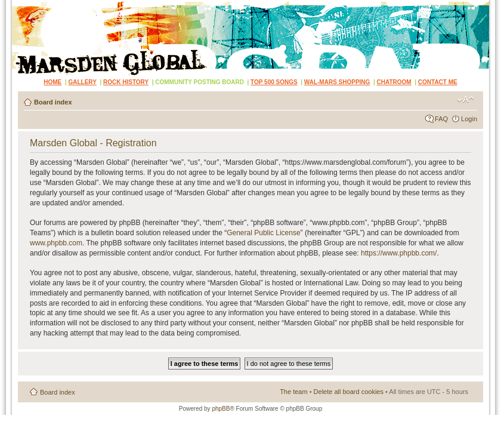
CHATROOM (394, 82)
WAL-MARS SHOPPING (337, 82)
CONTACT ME (437, 82)
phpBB (221, 408)
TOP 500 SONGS (274, 82)
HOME (52, 82)
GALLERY (82, 82)
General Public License (263, 233)
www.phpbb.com (56, 243)
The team (293, 391)
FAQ (441, 118)
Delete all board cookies (349, 391)
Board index (53, 102)
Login (469, 118)
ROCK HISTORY (126, 82)
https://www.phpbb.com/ (399, 253)
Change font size (465, 99)
